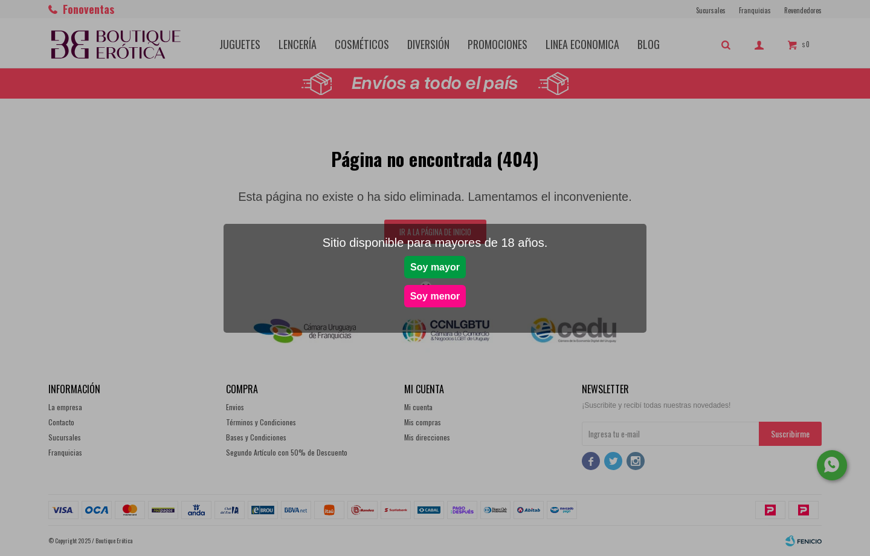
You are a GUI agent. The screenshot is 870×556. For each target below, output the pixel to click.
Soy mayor (435, 267)
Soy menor (435, 296)
